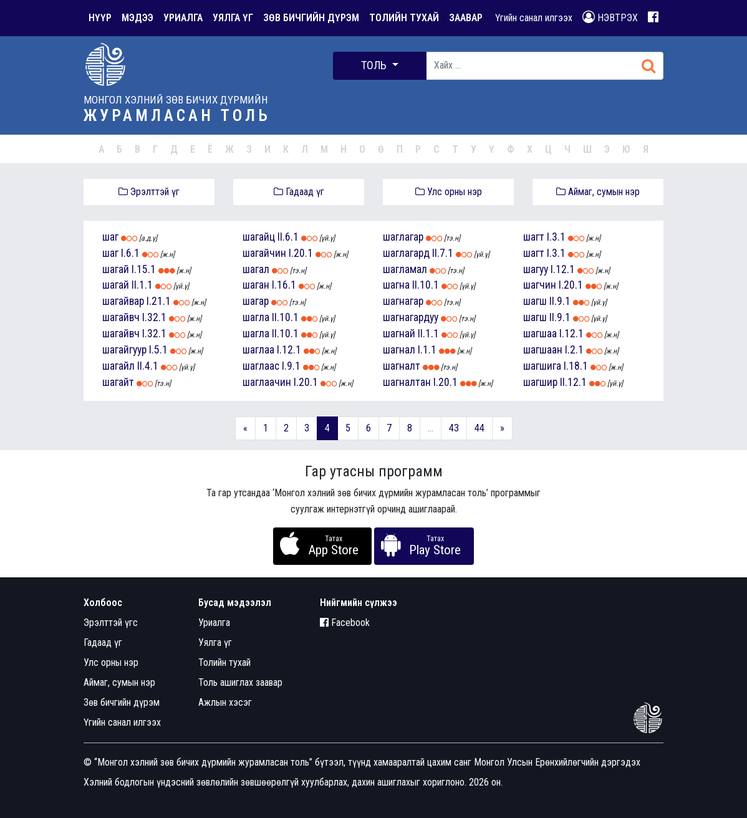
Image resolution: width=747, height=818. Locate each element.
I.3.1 (556, 237)
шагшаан (542, 350)
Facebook (345, 622)
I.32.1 (154, 317)
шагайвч (121, 317)
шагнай (399, 333)
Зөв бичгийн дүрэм (122, 702)
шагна (396, 285)
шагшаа (540, 333)
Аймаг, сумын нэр (598, 192)
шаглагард (406, 253)
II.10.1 (285, 317)
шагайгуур (124, 350)
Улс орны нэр (448, 192)
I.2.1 (574, 350)
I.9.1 (291, 366)
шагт (533, 237)
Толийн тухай (224, 662)
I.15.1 (144, 269)
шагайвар (123, 301)
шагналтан (407, 382)
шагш (535, 301)
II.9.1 (560, 301)
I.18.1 (576, 366)
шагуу (535, 269)
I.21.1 (159, 301)
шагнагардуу (410, 317)
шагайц (259, 237)
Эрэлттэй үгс (111, 622)
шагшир (540, 382)
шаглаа (258, 350)
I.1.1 (427, 350)
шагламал (405, 269)
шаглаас (261, 366)
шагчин (539, 285)
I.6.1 (130, 253)
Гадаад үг (299, 192)
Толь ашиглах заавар (240, 682)
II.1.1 (142, 285)
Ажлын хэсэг (225, 702)
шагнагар (403, 301)
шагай (115, 269)
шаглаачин (267, 382)
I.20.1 (301, 253)
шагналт (401, 366)
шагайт (118, 382)
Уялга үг (215, 642)
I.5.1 (158, 350)
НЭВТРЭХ (610, 17)
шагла (256, 317)
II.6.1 (288, 237)
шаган (256, 285)
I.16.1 (284, 285)
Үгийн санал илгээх (533, 18)
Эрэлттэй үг (149, 192)
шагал (256, 269)
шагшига (542, 366)
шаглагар (403, 237)
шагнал (399, 350)
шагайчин (264, 253)
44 (479, 428)
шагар (256, 301)
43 (454, 428)
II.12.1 (573, 382)
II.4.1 (147, 366)
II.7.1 (442, 253)
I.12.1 (289, 350)
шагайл (118, 366)
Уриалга (214, 622)
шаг (110, 237)
